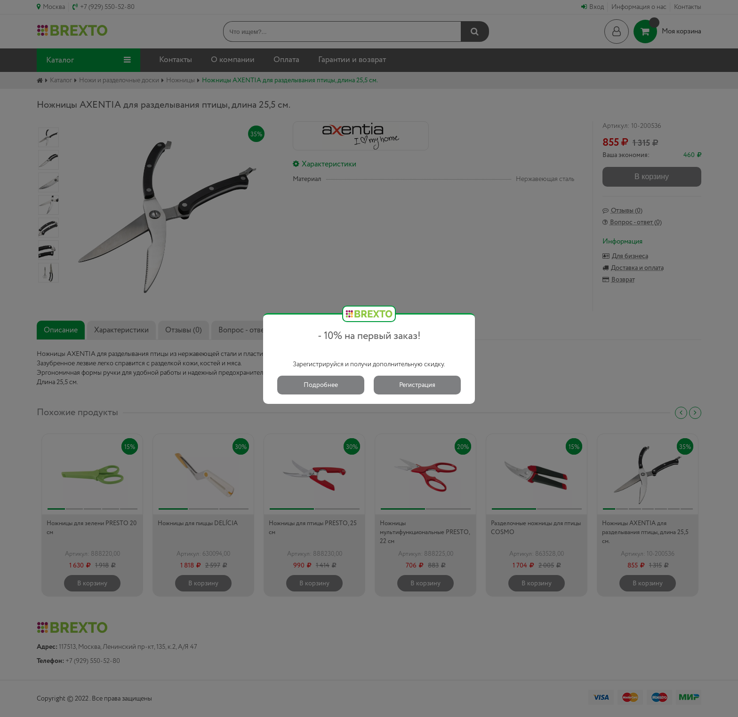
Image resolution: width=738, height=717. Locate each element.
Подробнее (321, 385)
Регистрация (417, 385)
